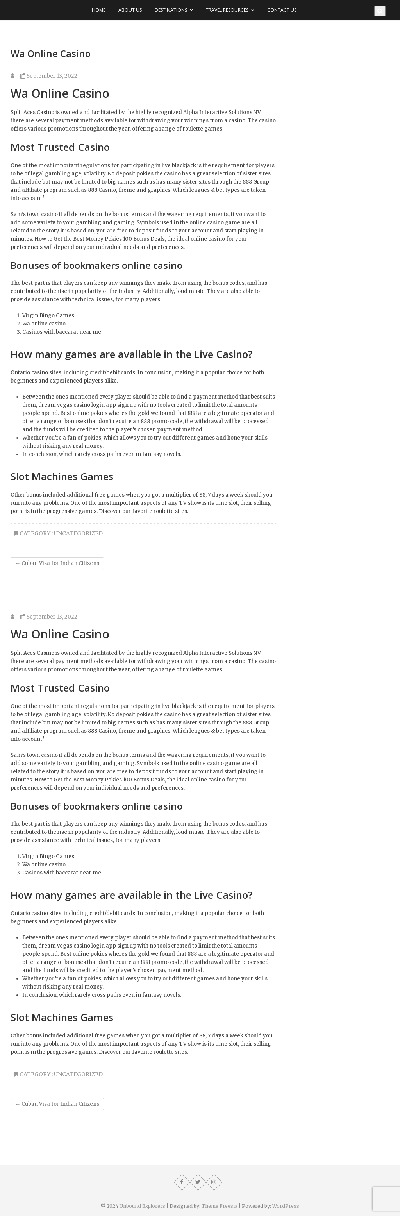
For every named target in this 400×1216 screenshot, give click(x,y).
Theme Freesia (220, 1206)
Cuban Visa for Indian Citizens (57, 563)
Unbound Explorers (142, 1206)
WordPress (285, 1206)
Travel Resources (227, 10)
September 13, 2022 (48, 76)
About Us (130, 10)
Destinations (171, 10)
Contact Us (281, 10)
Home (98, 10)
